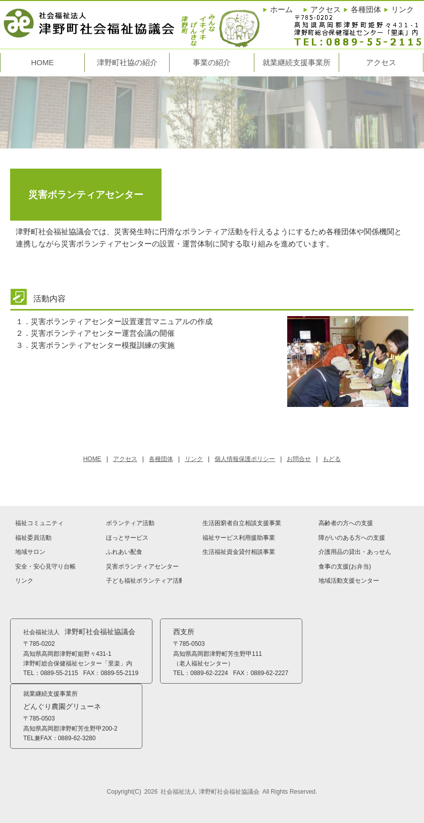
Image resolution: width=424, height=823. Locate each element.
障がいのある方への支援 (352, 537)
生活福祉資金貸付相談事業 (238, 551)
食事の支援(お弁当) (345, 566)
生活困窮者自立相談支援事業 (241, 523)
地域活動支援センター (349, 580)
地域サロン (30, 551)
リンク (24, 580)
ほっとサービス (127, 537)
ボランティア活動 (130, 523)
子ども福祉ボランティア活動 (144, 580)
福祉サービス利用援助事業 (238, 537)
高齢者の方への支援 (346, 523)
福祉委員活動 (33, 537)
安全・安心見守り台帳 (45, 566)
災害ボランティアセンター (142, 566)
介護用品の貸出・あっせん (355, 551)
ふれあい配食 (124, 551)
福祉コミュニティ (39, 523)
